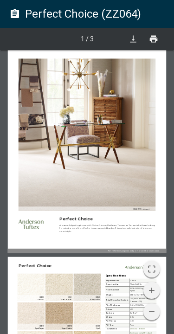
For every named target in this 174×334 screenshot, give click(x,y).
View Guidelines (137, 329)
